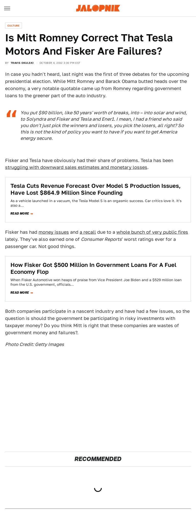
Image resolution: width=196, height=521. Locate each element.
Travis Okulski (22, 62)
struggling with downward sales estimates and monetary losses (76, 167)
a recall (88, 232)
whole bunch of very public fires (152, 232)
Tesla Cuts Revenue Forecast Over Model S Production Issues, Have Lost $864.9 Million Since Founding (95, 189)
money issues (54, 232)
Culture (13, 25)
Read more (19, 213)
